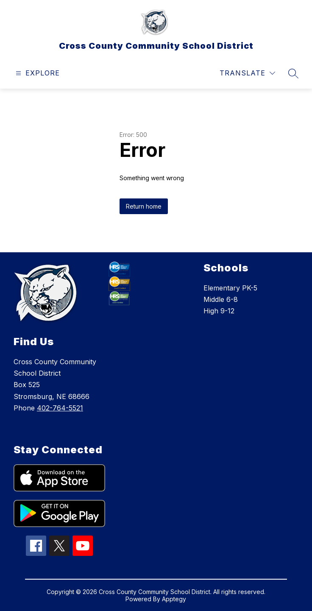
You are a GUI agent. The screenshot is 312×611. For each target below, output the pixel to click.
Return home (144, 206)
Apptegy (174, 599)
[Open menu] (37, 73)
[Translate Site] (247, 73)
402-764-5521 (60, 408)
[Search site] (293, 73)
